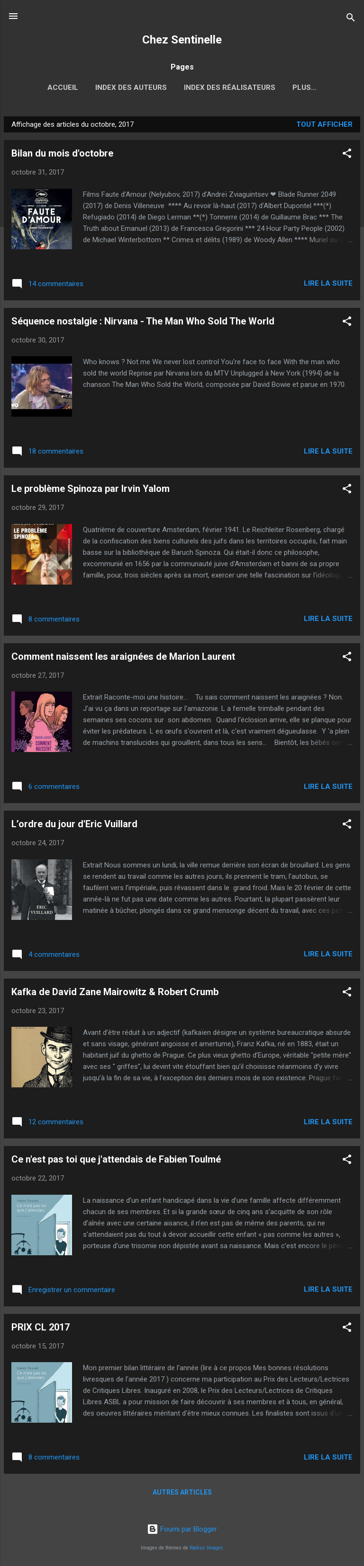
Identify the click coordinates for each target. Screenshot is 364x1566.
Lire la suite (328, 285)
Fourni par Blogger (182, 1529)
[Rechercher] (350, 19)
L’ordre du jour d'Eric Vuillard (74, 825)
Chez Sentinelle (182, 39)
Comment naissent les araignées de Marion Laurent (123, 658)
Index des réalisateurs (204, 87)
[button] (347, 156)
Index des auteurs (105, 87)
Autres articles (182, 1494)
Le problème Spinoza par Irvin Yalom (90, 490)
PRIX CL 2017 (40, 1329)
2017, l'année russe (305, 87)
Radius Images (206, 1548)
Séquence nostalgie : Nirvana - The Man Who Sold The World (142, 323)
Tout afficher (324, 126)
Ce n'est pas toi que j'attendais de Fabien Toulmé (116, 1161)
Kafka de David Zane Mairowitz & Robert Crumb (114, 993)
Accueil (37, 87)
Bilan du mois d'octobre (62, 155)
